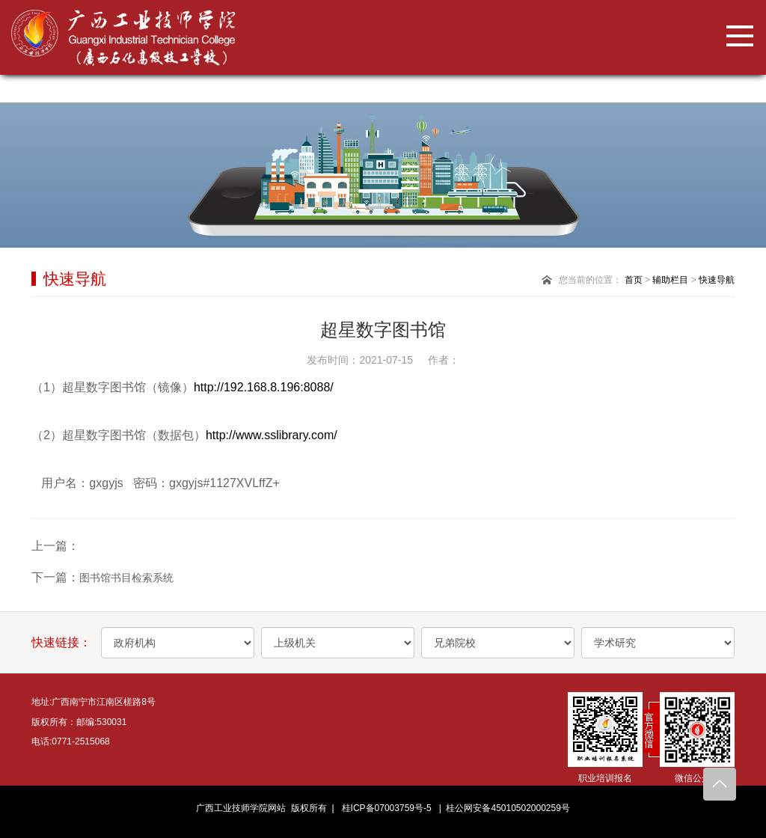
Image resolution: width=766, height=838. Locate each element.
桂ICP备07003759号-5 (387, 808)
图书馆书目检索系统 (126, 578)
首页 (634, 280)
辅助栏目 (670, 280)
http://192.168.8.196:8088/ (264, 387)
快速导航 (717, 280)
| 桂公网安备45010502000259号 (502, 808)
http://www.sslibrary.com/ (276, 435)
